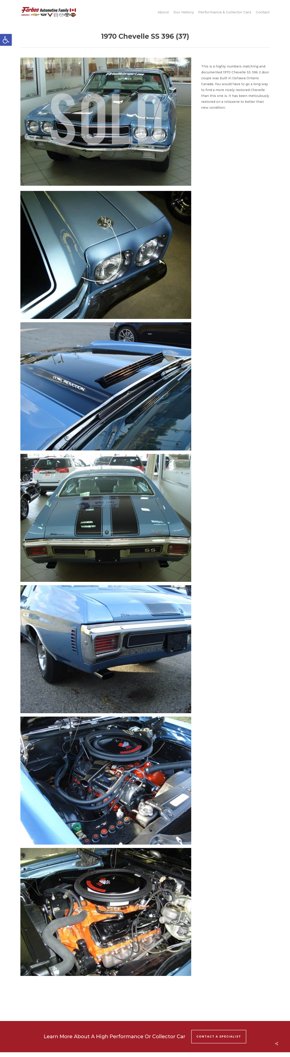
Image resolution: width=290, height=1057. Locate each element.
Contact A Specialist (218, 1036)
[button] (6, 40)
